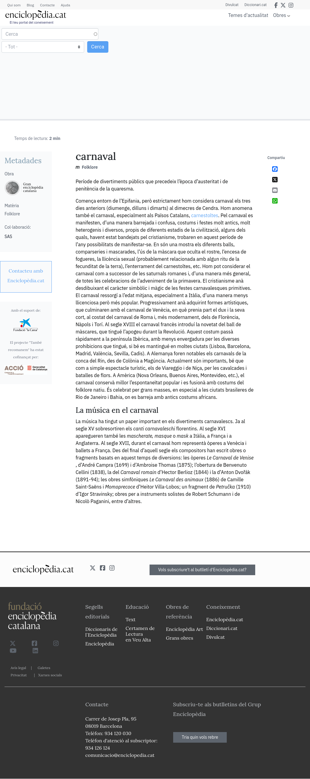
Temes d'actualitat (248, 15)
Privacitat (19, 675)
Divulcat (232, 5)
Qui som (14, 5)
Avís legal (18, 667)
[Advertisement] (231, 72)
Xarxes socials (50, 675)
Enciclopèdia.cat (224, 619)
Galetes (44, 667)
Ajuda (65, 5)
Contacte (47, 5)
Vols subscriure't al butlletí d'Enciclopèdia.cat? (202, 569)
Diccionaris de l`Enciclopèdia (101, 632)
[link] (26, 275)
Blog (30, 5)
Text (131, 619)
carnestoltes (204, 215)
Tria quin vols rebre (200, 737)
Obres (279, 15)
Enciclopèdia (99, 644)
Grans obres (179, 638)
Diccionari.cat (256, 5)
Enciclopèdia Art (184, 629)
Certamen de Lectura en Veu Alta (140, 634)
